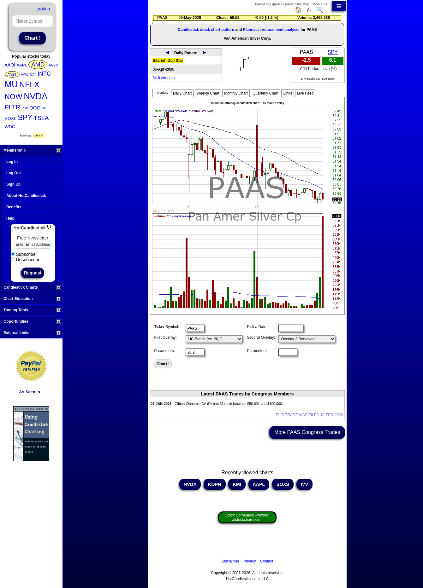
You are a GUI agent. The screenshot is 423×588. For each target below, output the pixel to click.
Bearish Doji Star (167, 60)
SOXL (10, 118)
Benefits (13, 207)
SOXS (282, 484)
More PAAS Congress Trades (307, 432)
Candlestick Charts (32, 287)
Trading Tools (32, 310)
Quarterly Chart (265, 93)
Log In (12, 161)
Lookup (42, 8)
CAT (33, 74)
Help (10, 218)
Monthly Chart (236, 93)
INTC (44, 74)
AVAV (24, 74)
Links (287, 93)
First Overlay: (165, 337)
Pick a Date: (257, 327)
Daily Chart (182, 93)
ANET (12, 74)
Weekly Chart (208, 93)
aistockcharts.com (247, 517)
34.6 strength (163, 78)
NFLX (29, 84)
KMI (236, 484)
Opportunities (32, 321)
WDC (10, 126)
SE (44, 108)
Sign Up (13, 184)
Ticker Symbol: (166, 327)
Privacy (249, 561)
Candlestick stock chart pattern (206, 29)
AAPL (21, 65)
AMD (38, 64)
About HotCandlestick (26, 195)
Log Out (13, 173)
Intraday (161, 92)
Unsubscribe (26, 259)
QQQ (34, 107)
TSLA (41, 118)
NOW (13, 97)
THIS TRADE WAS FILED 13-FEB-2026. (310, 415)
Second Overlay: (261, 337)
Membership (32, 150)
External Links (32, 333)
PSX (25, 108)
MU (11, 84)
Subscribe (23, 254)
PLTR (13, 107)
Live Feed (305, 93)
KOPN (215, 484)
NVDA (35, 96)
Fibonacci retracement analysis (271, 29)
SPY (25, 117)
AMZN (53, 65)
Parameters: (164, 351)
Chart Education (32, 299)
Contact (266, 561)
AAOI (10, 64)
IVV (304, 484)
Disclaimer (230, 561)
